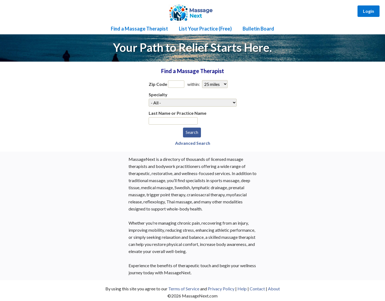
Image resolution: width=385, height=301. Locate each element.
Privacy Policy (221, 288)
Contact (257, 288)
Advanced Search (192, 143)
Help (242, 288)
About (274, 288)
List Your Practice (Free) (205, 29)
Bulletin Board (258, 29)
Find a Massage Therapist (139, 29)
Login (368, 11)
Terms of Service (183, 288)
